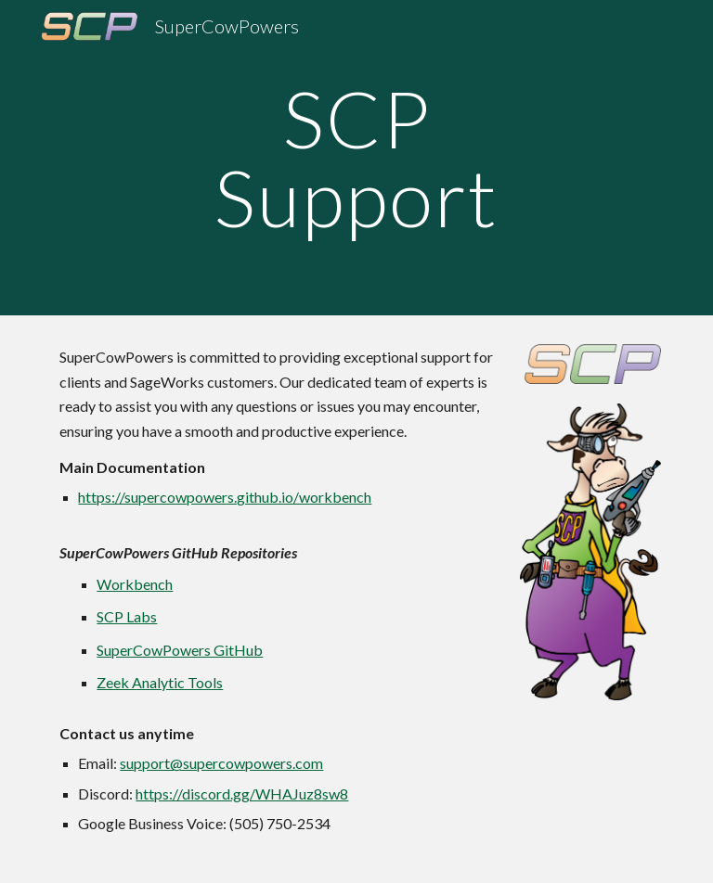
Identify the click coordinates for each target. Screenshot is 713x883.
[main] (356, 158)
